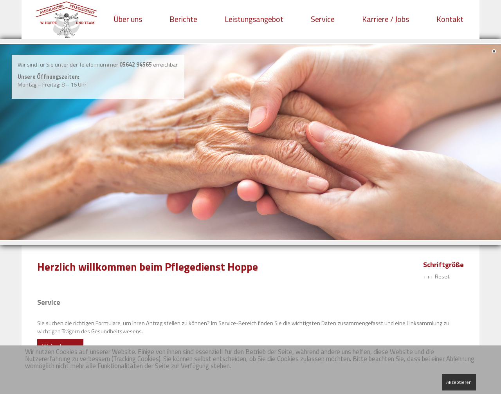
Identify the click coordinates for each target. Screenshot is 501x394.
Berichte (183, 19)
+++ (428, 276)
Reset (442, 276)
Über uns (128, 19)
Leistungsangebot (254, 19)
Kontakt (449, 19)
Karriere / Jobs (385, 19)
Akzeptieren (459, 382)
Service (323, 19)
